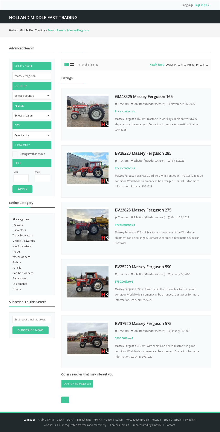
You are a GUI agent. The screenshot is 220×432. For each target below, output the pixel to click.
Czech (60, 419)
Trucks (16, 251)
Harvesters (19, 230)
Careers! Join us (119, 425)
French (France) (103, 419)
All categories (20, 219)
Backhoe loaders (22, 273)
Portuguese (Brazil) (137, 419)
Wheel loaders (21, 257)
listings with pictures (32, 154)
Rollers (16, 262)
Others (16, 289)
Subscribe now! (30, 330)
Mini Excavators (21, 246)
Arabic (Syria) (46, 419)
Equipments (19, 284)
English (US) (84, 419)
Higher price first (197, 64)
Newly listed (157, 64)
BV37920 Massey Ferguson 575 (143, 323)
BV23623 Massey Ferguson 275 (143, 210)
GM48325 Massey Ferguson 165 (144, 96)
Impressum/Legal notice (147, 425)
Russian (156, 419)
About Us (50, 425)
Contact (170, 425)
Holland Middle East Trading (43, 17)
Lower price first (176, 64)
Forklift (16, 268)
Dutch (70, 419)
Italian (119, 419)
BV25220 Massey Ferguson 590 (143, 266)
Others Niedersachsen (77, 384)
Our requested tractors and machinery (82, 425)
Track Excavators (22, 235)
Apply (22, 189)
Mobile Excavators (23, 241)
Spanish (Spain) (173, 419)
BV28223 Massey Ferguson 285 (143, 153)
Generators (19, 278)
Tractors (17, 225)
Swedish (190, 419)
